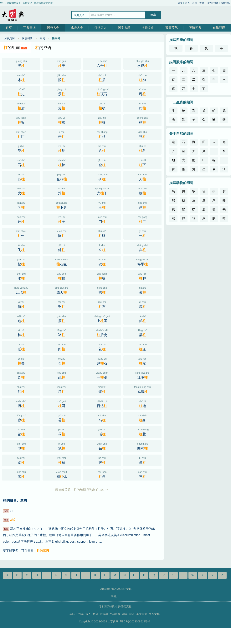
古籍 (201, 3)
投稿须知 (225, 3)
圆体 (61, 474)
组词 (42, 38)
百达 (102, 403)
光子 (102, 190)
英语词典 (195, 27)
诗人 (88, 614)
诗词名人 (100, 27)
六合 (102, 63)
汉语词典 (27, 38)
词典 (124, 614)
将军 (142, 261)
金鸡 (61, 176)
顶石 (102, 91)
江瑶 (21, 290)
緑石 (102, 360)
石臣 (61, 261)
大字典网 (12, 15)
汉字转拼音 (212, 3)
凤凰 (142, 389)
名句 (194, 3)
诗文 (180, 3)
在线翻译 (219, 27)
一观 (102, 375)
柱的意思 (43, 550)
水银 (142, 63)
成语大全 (77, 27)
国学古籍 (124, 27)
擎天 (61, 290)
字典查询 (29, 27)
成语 (132, 614)
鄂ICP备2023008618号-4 (135, 621)
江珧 (142, 375)
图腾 (142, 445)
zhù (13, 519)
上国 (102, 318)
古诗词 (104, 614)
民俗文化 (154, 614)
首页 (9, 27)
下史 (61, 205)
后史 (102, 332)
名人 (187, 3)
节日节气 (171, 27)
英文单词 (141, 614)
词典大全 (53, 27)
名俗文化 (148, 27)
